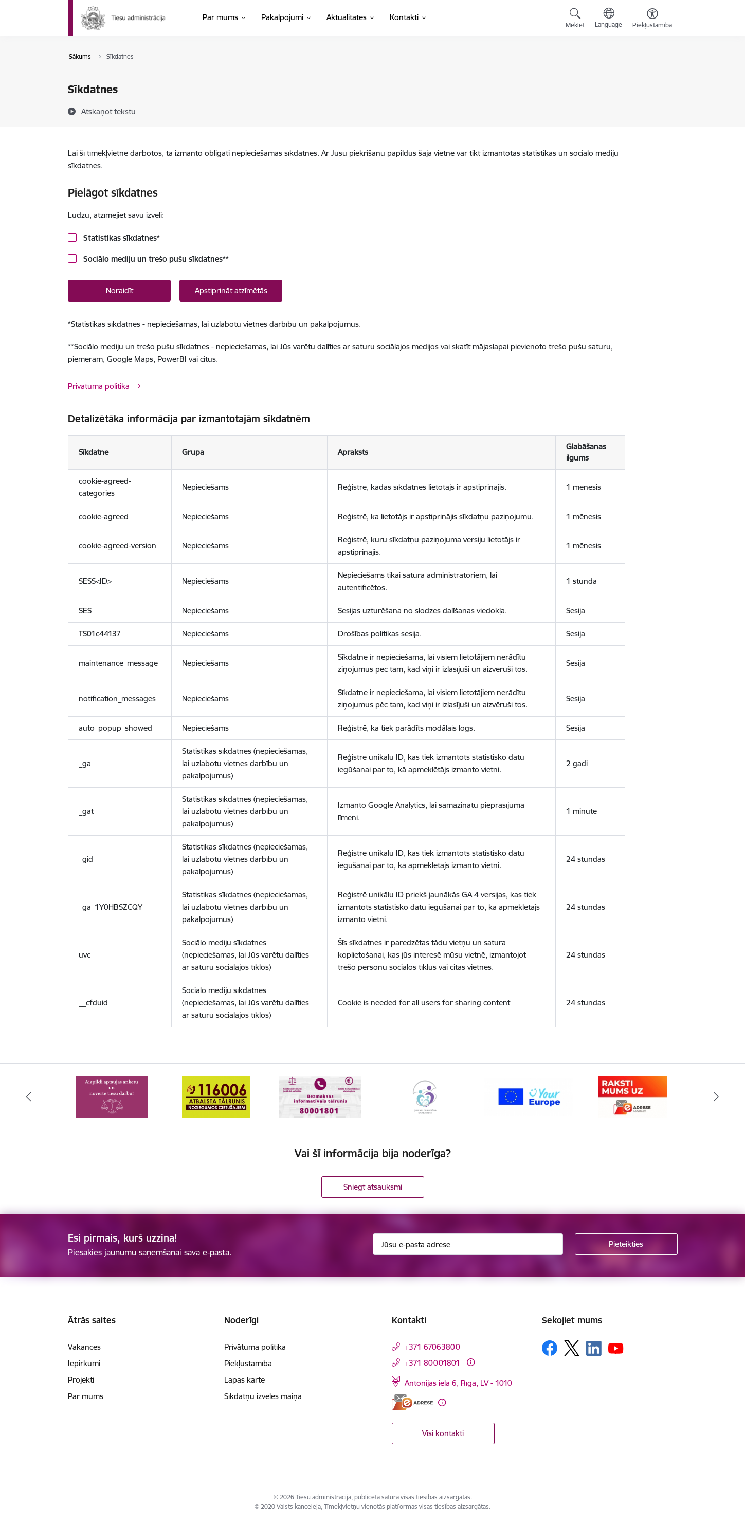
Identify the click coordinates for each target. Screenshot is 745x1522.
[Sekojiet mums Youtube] (616, 1347)
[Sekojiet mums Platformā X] (571, 1348)
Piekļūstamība (248, 1363)
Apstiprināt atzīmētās (231, 290)
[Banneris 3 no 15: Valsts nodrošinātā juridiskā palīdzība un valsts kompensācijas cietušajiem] (320, 1096)
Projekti (81, 1380)
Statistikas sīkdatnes (120, 238)
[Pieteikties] (626, 1244)
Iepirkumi (84, 1363)
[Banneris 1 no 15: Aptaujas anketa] (112, 1096)
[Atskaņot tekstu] (108, 111)
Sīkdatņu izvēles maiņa (263, 1396)
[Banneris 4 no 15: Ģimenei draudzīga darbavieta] (424, 1096)
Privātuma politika (99, 386)
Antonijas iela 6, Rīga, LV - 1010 (458, 1383)
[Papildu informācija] (471, 1362)
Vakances (84, 1347)
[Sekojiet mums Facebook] (549, 1348)
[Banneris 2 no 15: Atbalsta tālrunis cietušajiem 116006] (216, 1096)
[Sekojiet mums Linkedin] (594, 1348)
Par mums (85, 1396)
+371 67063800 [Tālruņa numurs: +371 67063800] (432, 1347)
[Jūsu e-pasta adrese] (468, 1244)
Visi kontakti (443, 1433)
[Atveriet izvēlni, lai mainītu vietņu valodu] (608, 19)
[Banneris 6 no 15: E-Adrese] (632, 1096)
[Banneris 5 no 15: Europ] (528, 1096)
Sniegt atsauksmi (372, 1187)
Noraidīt (119, 290)
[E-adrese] (412, 1402)
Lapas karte (244, 1380)
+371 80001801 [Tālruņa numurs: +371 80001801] (432, 1363)
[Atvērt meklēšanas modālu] (575, 19)
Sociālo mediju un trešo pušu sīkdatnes (155, 259)
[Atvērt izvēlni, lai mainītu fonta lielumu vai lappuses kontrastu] (652, 19)
